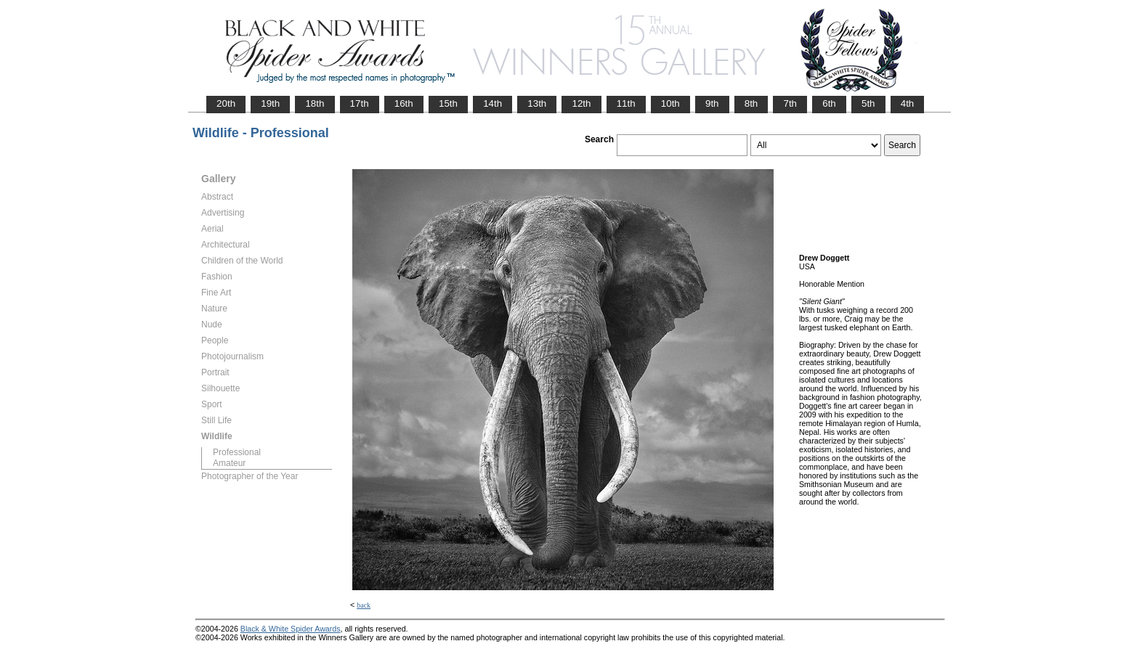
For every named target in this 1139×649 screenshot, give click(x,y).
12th (581, 103)
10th (670, 103)
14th (492, 103)
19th (270, 103)
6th (829, 103)
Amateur (229, 463)
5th (868, 103)
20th (225, 103)
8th (751, 103)
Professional (237, 452)
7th (790, 103)
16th (403, 103)
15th (448, 103)
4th (908, 103)
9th (712, 103)
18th (314, 103)
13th (536, 103)
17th (359, 103)
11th (626, 103)
